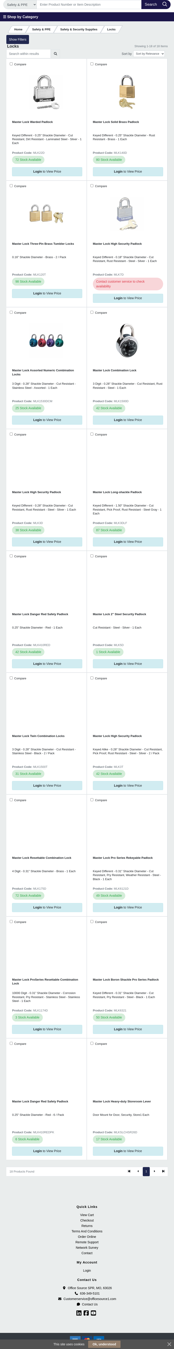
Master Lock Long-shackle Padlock (117, 492)
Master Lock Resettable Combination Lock (41, 857)
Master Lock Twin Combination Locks (38, 736)
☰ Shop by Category (20, 17)
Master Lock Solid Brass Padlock (116, 122)
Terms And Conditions (87, 1231)
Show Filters (17, 39)
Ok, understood (104, 1344)
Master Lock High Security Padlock (117, 243)
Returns (86, 1226)
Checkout (87, 1220)
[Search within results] (28, 53)
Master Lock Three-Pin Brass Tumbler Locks (43, 243)
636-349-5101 (87, 1293)
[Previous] (138, 1171)
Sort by (127, 54)
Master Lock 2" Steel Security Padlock (119, 614)
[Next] (154, 1171)
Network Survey (87, 1247)
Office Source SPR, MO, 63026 (87, 1288)
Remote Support (87, 1242)
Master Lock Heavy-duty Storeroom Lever (122, 1101)
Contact (87, 1253)
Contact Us (87, 1304)
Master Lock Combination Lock (114, 370)
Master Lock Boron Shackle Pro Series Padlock (126, 979)
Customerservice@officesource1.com (87, 1299)
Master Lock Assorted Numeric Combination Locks (43, 372)
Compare (19, 64)
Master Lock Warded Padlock (32, 122)
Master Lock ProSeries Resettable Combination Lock (45, 981)
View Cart (87, 1215)
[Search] (89, 4)
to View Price (47, 171)
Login (87, 1270)
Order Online (87, 1237)
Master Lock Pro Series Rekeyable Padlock (123, 857)
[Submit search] (55, 53)
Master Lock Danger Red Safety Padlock (40, 614)
